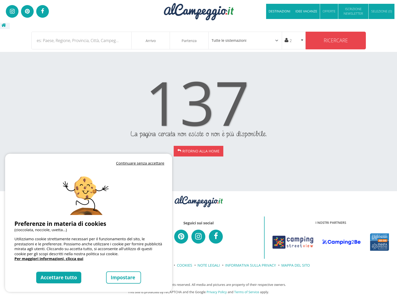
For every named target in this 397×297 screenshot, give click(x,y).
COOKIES (184, 265)
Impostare (123, 277)
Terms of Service (246, 292)
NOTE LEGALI (208, 265)
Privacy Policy (217, 292)
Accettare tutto (59, 277)
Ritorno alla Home (200, 151)
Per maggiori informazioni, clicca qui (48, 258)
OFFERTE (329, 11)
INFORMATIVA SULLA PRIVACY (250, 265)
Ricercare (336, 40)
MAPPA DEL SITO (295, 265)
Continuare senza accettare (140, 163)
